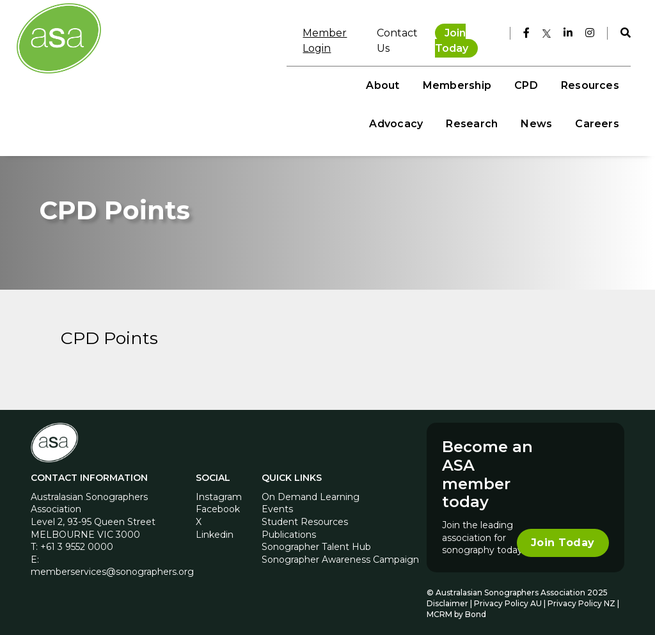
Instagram (219, 489)
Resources (378, 71)
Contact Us (373, 32)
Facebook (218, 502)
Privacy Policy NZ (582, 595)
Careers (591, 109)
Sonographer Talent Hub (316, 539)
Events (277, 502)
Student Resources (305, 514)
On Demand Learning (310, 489)
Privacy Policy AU (508, 595)
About (170, 71)
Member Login (295, 32)
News (597, 71)
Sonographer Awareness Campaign (340, 552)
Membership (244, 71)
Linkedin (214, 527)
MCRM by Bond (456, 606)
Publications (289, 527)
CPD (314, 71)
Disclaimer (447, 595)
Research (532, 71)
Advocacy (457, 71)
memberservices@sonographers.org (112, 564)
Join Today (452, 32)
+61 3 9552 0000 (76, 539)
